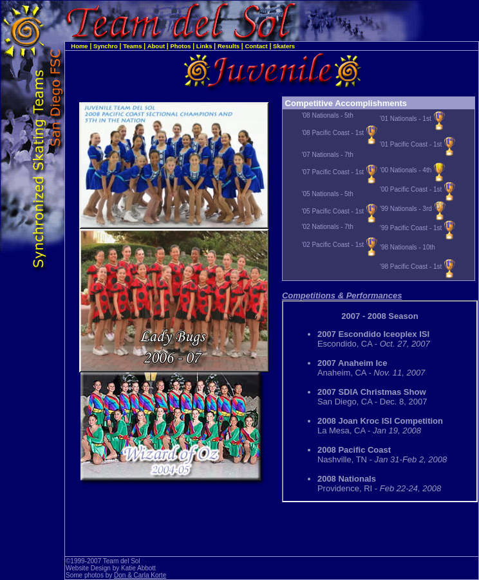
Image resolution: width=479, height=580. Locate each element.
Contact (256, 46)
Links (204, 46)
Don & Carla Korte (140, 575)
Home (79, 46)
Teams (132, 46)
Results (229, 46)
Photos (180, 46)
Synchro (105, 46)
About (156, 46)
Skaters (284, 46)
